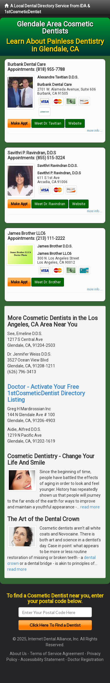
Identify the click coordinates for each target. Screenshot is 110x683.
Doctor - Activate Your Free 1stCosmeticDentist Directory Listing (46, 393)
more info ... (94, 130)
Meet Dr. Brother (48, 282)
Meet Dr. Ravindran (50, 204)
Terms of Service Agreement (57, 653)
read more (90, 507)
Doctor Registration (86, 659)
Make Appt (19, 123)
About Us (18, 653)
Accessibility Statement (43, 659)
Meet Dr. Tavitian (48, 123)
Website (75, 123)
